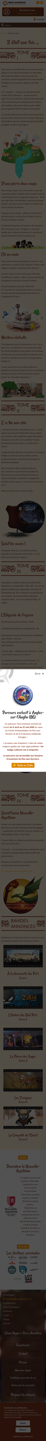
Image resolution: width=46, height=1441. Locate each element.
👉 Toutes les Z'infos (23, 765)
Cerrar (40, 674)
